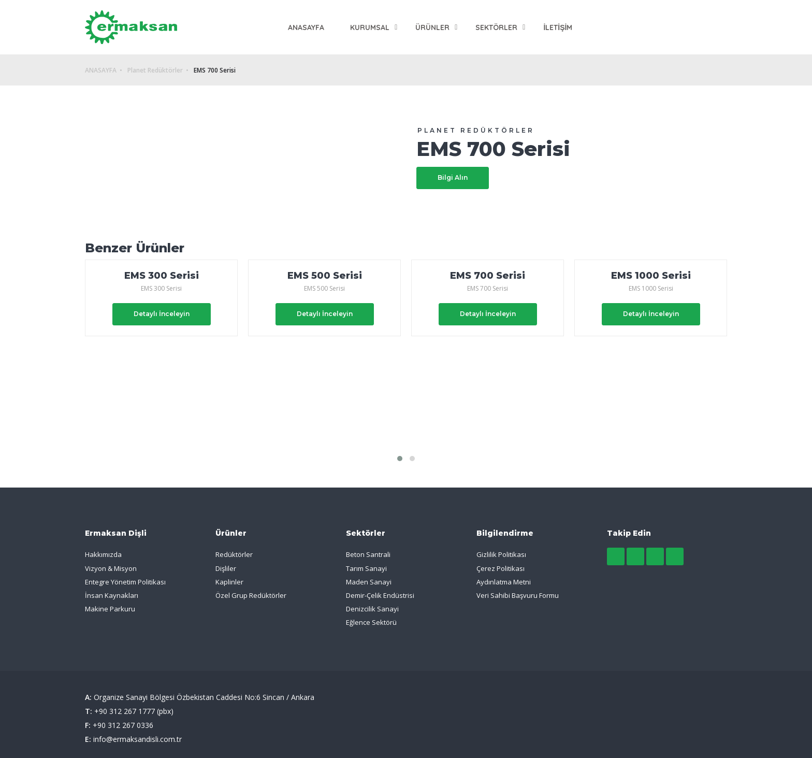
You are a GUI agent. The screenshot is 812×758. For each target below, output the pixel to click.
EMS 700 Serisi (215, 70)
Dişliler (225, 568)
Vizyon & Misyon (111, 568)
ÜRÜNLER (432, 27)
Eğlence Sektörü (371, 622)
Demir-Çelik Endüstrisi (380, 595)
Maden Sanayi (369, 582)
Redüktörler (234, 554)
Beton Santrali (368, 554)
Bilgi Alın (453, 177)
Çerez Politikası (500, 568)
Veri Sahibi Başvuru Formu (517, 595)
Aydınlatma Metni (503, 582)
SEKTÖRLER (496, 27)
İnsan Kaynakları (111, 595)
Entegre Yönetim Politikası (125, 582)
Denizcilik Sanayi (372, 608)
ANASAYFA (306, 27)
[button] (400, 458)
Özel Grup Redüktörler (250, 595)
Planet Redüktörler (155, 70)
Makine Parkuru (110, 608)
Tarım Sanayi (366, 568)
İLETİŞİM (557, 27)
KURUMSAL (369, 27)
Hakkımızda (103, 554)
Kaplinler (229, 582)
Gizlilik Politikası (501, 554)
